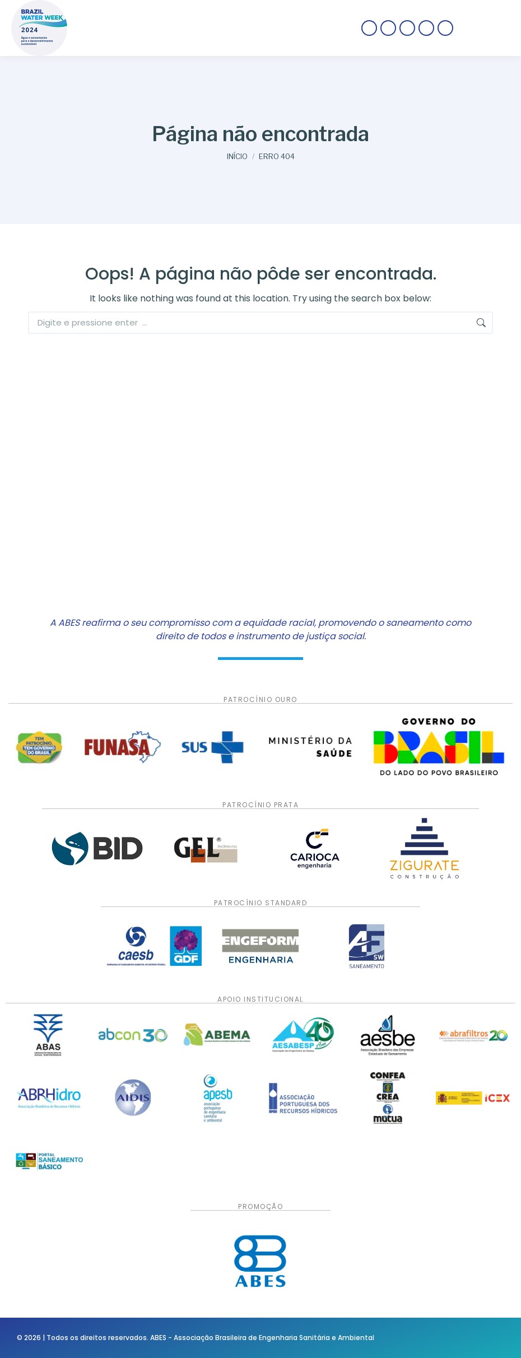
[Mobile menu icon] (487, 28)
